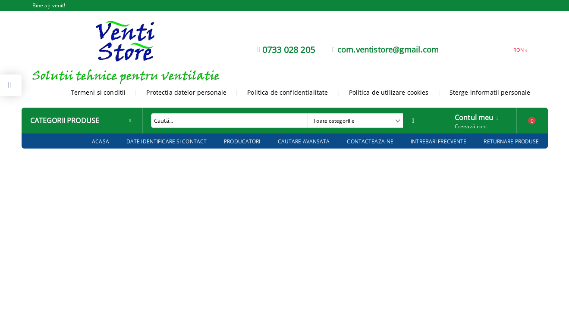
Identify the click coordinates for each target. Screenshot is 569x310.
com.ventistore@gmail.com (388, 49)
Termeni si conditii (98, 92)
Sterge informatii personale (490, 92)
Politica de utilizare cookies (389, 92)
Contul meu (474, 117)
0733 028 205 (288, 50)
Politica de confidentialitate (287, 92)
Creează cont (471, 126)
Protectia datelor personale (186, 92)
